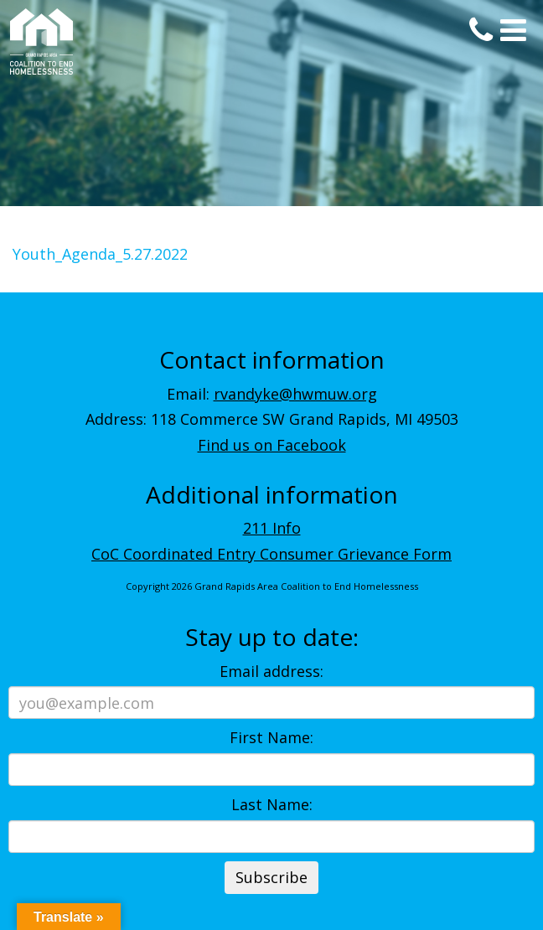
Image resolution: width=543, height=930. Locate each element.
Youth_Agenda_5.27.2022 (100, 254)
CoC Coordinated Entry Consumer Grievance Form (271, 554)
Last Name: (272, 804)
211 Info (272, 528)
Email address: (271, 671)
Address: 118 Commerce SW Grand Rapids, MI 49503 (271, 419)
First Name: (271, 737)
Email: (272, 394)
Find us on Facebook (272, 445)
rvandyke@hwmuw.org (295, 394)
